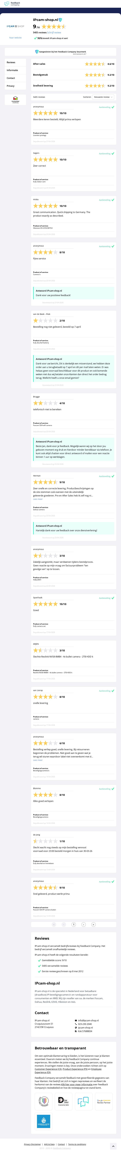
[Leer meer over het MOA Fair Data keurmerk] (63, 1101)
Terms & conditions (77, 1144)
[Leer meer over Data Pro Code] (43, 1101)
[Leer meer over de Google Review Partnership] (103, 1101)
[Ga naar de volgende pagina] (83, 924)
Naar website (15, 37)
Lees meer (38, 499)
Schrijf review (54, 32)
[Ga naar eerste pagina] (54, 924)
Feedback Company (62, 1148)
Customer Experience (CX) (48, 1069)
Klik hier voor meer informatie (77, 1084)
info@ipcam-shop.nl (88, 1020)
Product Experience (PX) (75, 1069)
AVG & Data (49, 1144)
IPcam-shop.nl (45, 20)
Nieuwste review (103, 97)
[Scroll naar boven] (113, 1146)
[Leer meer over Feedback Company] (83, 1101)
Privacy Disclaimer (32, 1144)
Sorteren (87, 97)
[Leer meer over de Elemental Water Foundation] (43, 1121)
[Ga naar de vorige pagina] (64, 924)
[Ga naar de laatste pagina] (93, 924)
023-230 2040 (85, 1024)
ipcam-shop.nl (85, 1027)
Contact (61, 1144)
